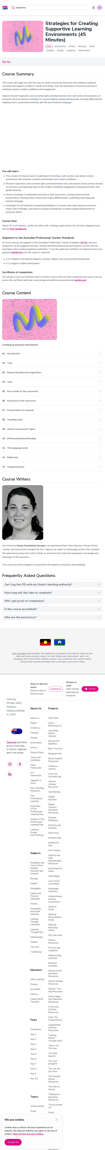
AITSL (84, 242)
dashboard (16, 252)
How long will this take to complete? (52, 593)
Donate (90, 689)
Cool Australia (19, 653)
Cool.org (11, 742)
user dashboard (18, 228)
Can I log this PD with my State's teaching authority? (52, 584)
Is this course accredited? (52, 609)
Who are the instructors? (52, 617)
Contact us (56, 688)
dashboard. (80, 280)
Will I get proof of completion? (52, 601)
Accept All (13, 1142)
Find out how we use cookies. (28, 1134)
